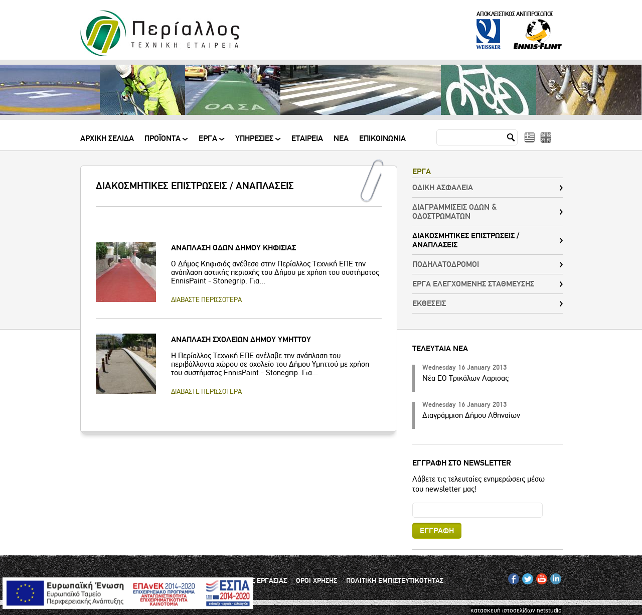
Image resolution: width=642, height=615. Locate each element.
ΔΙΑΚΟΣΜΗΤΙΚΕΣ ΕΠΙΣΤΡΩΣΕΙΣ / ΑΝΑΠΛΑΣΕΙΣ (465, 240)
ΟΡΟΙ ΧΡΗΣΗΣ (316, 580)
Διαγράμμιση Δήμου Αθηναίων (471, 415)
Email (412, 502)
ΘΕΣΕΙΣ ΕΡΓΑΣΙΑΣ (260, 580)
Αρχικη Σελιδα (107, 138)
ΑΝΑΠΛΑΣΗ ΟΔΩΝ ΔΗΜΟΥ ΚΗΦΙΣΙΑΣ (233, 248)
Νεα (341, 138)
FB (512, 577)
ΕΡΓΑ (209, 142)
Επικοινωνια (382, 138)
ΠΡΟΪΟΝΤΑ (163, 142)
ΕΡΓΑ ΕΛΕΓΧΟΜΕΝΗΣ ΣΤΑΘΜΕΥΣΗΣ (473, 283)
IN (553, 577)
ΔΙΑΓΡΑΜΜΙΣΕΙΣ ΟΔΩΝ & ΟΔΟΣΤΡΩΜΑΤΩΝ (454, 212)
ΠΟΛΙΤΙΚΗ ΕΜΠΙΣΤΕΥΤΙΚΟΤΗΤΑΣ (394, 580)
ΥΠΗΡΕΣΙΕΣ (255, 142)
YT (539, 577)
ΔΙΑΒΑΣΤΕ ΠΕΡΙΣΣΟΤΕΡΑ (206, 299)
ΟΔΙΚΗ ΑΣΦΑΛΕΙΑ (442, 187)
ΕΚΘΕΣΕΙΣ (429, 303)
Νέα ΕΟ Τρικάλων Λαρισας (465, 378)
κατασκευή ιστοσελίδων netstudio (516, 610)
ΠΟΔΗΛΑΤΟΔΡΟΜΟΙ (445, 264)
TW (526, 577)
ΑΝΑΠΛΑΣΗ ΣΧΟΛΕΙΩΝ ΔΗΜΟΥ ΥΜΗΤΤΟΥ (241, 340)
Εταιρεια (307, 138)
